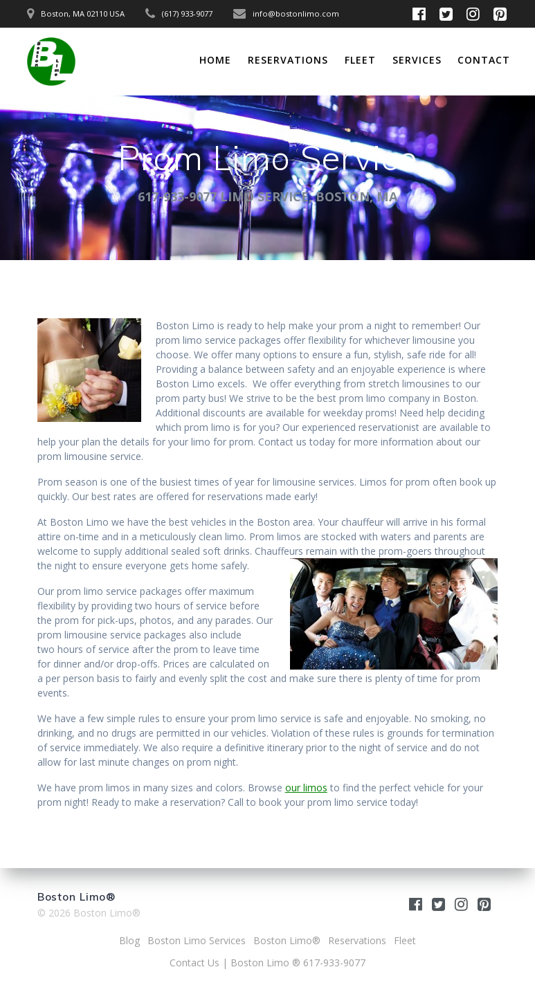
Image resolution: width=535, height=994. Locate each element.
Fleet (360, 59)
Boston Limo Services (196, 940)
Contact (483, 59)
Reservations (288, 59)
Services (417, 59)
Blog (129, 940)
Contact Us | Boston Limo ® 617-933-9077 (267, 962)
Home (215, 59)
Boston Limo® (286, 940)
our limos (306, 787)
